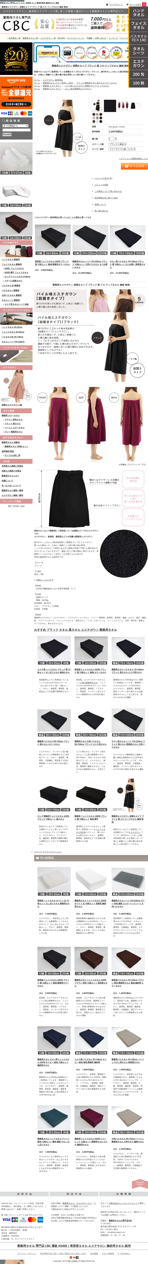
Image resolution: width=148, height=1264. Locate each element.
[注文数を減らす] (116, 139)
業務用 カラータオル (11, 415)
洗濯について (7, 480)
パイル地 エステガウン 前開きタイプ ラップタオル (87, 85)
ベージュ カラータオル (15, 427)
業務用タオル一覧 (30, 38)
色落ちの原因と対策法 (11, 470)
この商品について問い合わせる (108, 191)
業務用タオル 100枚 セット (16, 446)
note (22, 506)
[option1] (118, 144)
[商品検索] (16, 130)
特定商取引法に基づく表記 (106, 197)
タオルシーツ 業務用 (11, 300)
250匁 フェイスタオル (14, 268)
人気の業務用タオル (89, 682)
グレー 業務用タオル (14, 431)
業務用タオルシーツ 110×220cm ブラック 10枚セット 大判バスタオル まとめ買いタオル (90, 264)
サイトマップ (126, 38)
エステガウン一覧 (48, 38)
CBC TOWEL (72, 1261)
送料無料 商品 (8, 451)
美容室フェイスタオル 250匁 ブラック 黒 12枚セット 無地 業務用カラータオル (52, 263)
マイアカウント (116, 4)
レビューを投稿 (101, 184)
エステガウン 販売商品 (53, 80)
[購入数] (111, 138)
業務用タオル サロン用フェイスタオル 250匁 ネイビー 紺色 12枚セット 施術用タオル (53, 1062)
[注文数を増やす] (116, 137)
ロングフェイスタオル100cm (17, 276)
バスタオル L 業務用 (10, 290)
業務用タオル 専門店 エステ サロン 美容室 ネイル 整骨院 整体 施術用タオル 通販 (29, 3)
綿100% (61, 38)
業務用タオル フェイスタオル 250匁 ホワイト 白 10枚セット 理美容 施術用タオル (90, 903)
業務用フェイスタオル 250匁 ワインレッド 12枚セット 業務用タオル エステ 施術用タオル (91, 1141)
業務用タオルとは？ (10, 475)
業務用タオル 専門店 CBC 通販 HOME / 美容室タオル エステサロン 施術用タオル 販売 (74, 1246)
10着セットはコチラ (45, 580)
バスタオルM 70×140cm (12, 336)
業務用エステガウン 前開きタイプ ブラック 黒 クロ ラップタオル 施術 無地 (90, 65)
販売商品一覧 (14, 38)
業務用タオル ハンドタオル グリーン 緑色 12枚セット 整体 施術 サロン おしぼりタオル (53, 1141)
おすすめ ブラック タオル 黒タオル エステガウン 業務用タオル (75, 630)
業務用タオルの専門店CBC (120, 1220)
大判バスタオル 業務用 (12, 295)
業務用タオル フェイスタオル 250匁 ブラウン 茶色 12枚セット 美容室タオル (91, 983)
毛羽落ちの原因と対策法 (12, 466)
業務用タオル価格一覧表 (12, 490)
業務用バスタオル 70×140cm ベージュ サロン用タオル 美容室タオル (128, 1061)
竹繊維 (90, 38)
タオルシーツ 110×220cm (13, 341)
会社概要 (94, 1253)
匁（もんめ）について (11, 485)
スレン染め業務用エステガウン (78, 88)
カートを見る (135, 4)
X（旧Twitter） (124, 1253)
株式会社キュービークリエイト (124, 1203)
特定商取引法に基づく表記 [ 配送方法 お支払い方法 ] (63, 1253)
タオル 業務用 (108, 1253)
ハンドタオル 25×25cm (12, 327)
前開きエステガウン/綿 (12, 404)
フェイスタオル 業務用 (12, 264)
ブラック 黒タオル (13, 423)
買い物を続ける (101, 210)
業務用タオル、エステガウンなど (77, 1203)
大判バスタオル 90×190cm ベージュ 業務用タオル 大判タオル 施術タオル (128, 1140)
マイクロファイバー (76, 38)
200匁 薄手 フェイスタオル (16, 272)
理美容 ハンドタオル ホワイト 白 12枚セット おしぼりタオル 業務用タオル (53, 903)
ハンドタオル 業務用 (11, 259)
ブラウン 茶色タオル (14, 419)
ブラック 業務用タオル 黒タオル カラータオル (96, 83)
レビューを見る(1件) (103, 178)
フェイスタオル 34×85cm (13, 332)
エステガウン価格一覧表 (12, 495)
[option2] (122, 149)
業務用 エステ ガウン (52, 85)
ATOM (16, 506)
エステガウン (135, 832)
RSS (9, 506)
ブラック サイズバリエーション (48, 851)
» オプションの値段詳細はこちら (133, 158)
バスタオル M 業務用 (11, 285)
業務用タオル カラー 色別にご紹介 (58, 83)
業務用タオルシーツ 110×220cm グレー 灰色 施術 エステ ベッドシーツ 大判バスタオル (128, 903)
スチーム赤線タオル (13, 280)
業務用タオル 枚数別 (11, 442)
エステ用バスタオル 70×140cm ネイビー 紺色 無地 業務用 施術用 (90, 1061)
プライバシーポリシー (26, 1253)
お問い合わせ (100, 38)
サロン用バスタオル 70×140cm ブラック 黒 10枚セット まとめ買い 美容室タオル (127, 264)
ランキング (113, 38)
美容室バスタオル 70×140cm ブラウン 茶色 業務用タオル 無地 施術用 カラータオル (128, 983)
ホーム (37, 80)
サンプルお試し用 (12, 455)
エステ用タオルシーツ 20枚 (17, 304)
